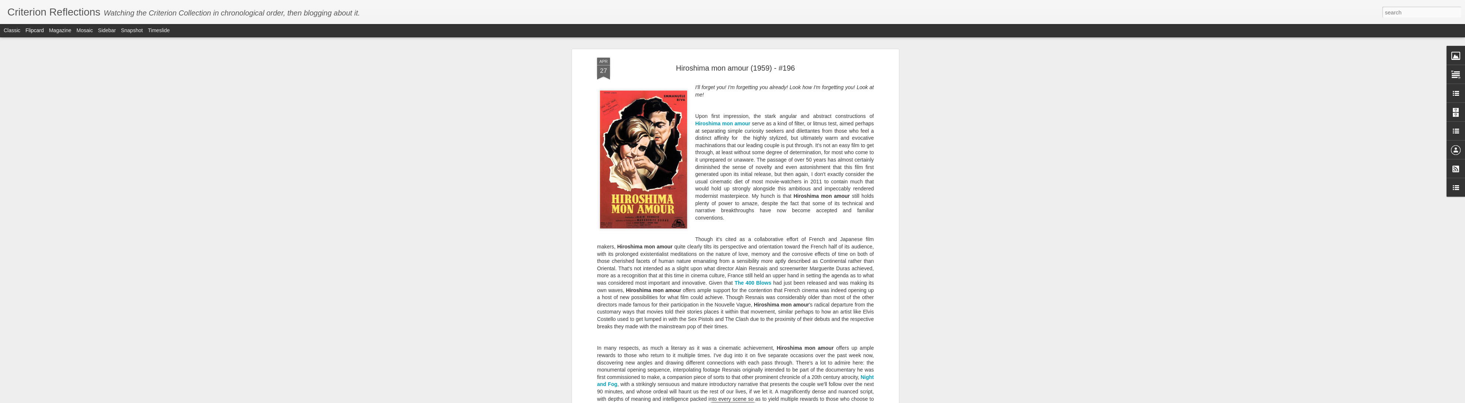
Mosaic (84, 30)
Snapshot (132, 30)
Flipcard (34, 30)
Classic (12, 30)
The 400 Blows (753, 263)
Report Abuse (808, 399)
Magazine (60, 30)
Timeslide (159, 30)
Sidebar (107, 30)
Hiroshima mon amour (722, 103)
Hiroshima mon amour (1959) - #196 (735, 48)
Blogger (786, 399)
